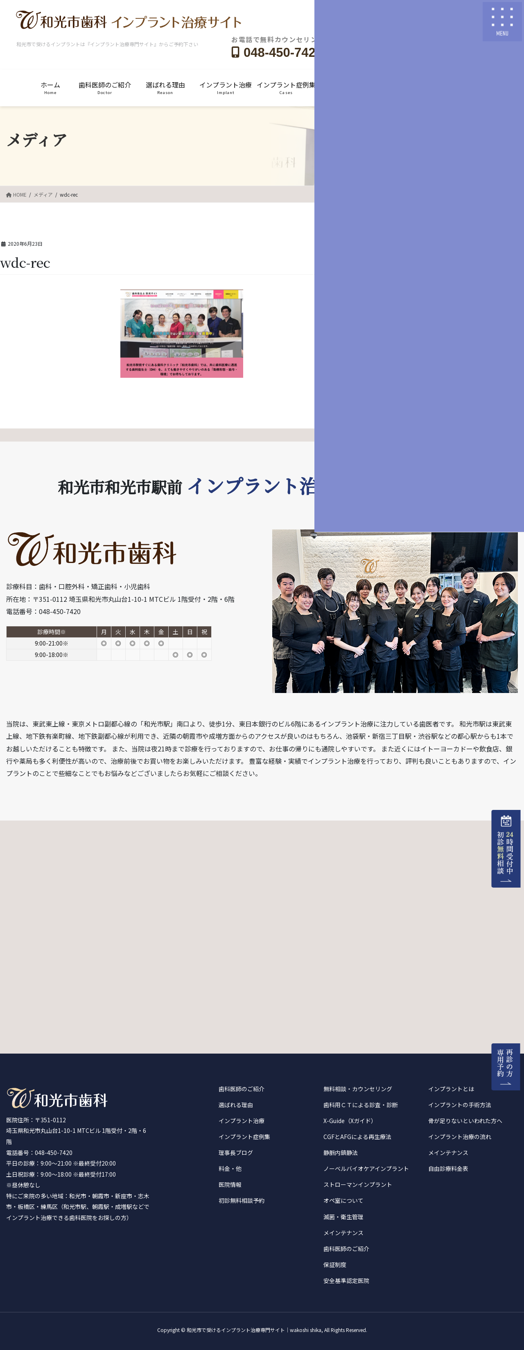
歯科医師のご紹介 (241, 1089)
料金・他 (230, 1168)
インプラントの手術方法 (459, 1105)
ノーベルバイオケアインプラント (366, 1168)
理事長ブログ (236, 1152)
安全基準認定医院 (346, 1280)
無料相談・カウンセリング (357, 1089)
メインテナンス (343, 1233)
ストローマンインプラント (357, 1184)
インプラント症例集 (244, 1136)
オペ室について (343, 1200)
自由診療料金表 (448, 1168)
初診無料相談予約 (241, 1200)
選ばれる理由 (236, 1105)
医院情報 (230, 1184)
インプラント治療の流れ (459, 1136)
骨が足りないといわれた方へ (465, 1121)
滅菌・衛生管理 (343, 1217)
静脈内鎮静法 (340, 1152)
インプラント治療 (241, 1121)
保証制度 (334, 1264)
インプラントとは (451, 1089)
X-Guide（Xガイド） (350, 1121)
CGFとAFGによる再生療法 (357, 1136)
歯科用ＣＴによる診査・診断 (360, 1105)
